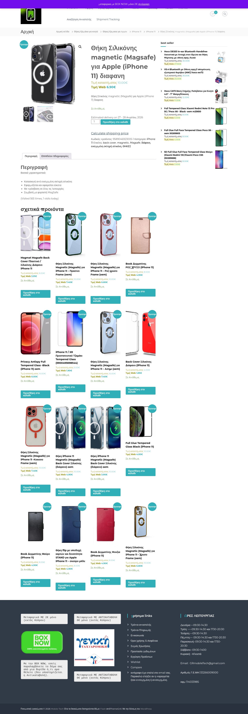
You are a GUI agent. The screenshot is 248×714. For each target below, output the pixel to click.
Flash (103, 708)
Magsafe (135, 142)
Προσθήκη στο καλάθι (115, 122)
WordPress (146, 708)
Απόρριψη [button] (143, 4)
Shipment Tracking (108, 19)
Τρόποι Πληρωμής (141, 630)
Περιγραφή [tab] (31, 156)
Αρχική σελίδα (62, 31)
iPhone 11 (136, 31)
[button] (80, 47)
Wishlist (135, 662)
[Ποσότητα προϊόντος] (95, 121)
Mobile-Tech (57, 708)
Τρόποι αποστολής (141, 624)
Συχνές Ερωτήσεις (140, 646)
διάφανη (146, 142)
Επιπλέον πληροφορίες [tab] (55, 156)
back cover (109, 142)
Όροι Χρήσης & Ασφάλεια (144, 640)
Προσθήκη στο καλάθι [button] (31, 294)
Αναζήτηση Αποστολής (79, 19)
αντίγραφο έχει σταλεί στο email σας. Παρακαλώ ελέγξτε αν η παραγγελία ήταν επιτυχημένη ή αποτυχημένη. (150, 676)
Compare (136, 667)
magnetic (123, 142)
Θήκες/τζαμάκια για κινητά (86, 31)
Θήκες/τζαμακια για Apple (115, 31)
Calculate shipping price (110, 133)
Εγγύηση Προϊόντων (141, 656)
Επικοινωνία (137, 635)
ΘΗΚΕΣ (127, 146)
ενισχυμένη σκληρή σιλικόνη (106, 146)
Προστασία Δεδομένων (143, 651)
